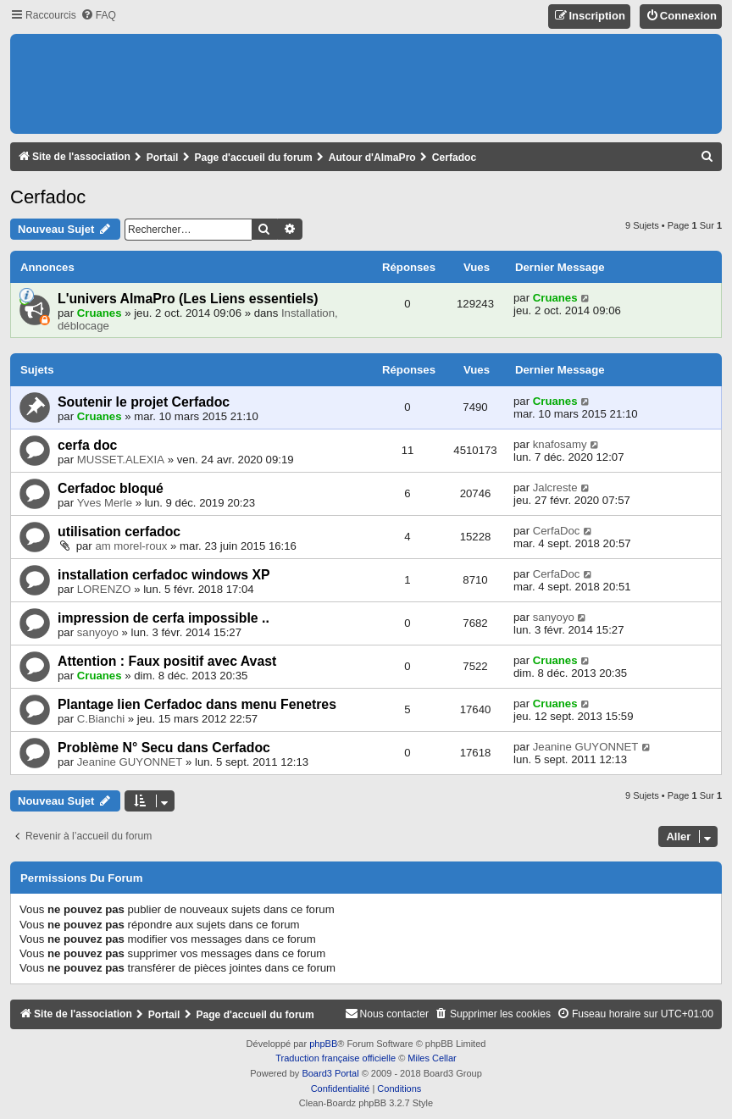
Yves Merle (104, 502)
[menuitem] (98, 15)
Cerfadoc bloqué (111, 488)
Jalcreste (555, 487)
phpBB (323, 1044)
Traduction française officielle (335, 1058)
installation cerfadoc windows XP (164, 575)
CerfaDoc (556, 530)
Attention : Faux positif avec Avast (167, 661)
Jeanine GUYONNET (130, 762)
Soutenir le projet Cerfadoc (144, 402)
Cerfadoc (48, 197)
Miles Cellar (432, 1058)
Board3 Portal (330, 1073)
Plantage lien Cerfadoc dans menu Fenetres (197, 704)
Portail (163, 157)
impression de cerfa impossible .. (163, 618)
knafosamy (560, 444)
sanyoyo (98, 632)
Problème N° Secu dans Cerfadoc (164, 747)
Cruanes (99, 313)
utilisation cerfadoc (119, 531)
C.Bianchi (101, 718)
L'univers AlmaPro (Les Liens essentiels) (188, 298)
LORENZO (104, 589)
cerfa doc (87, 445)
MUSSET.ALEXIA (120, 459)
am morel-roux (131, 546)
